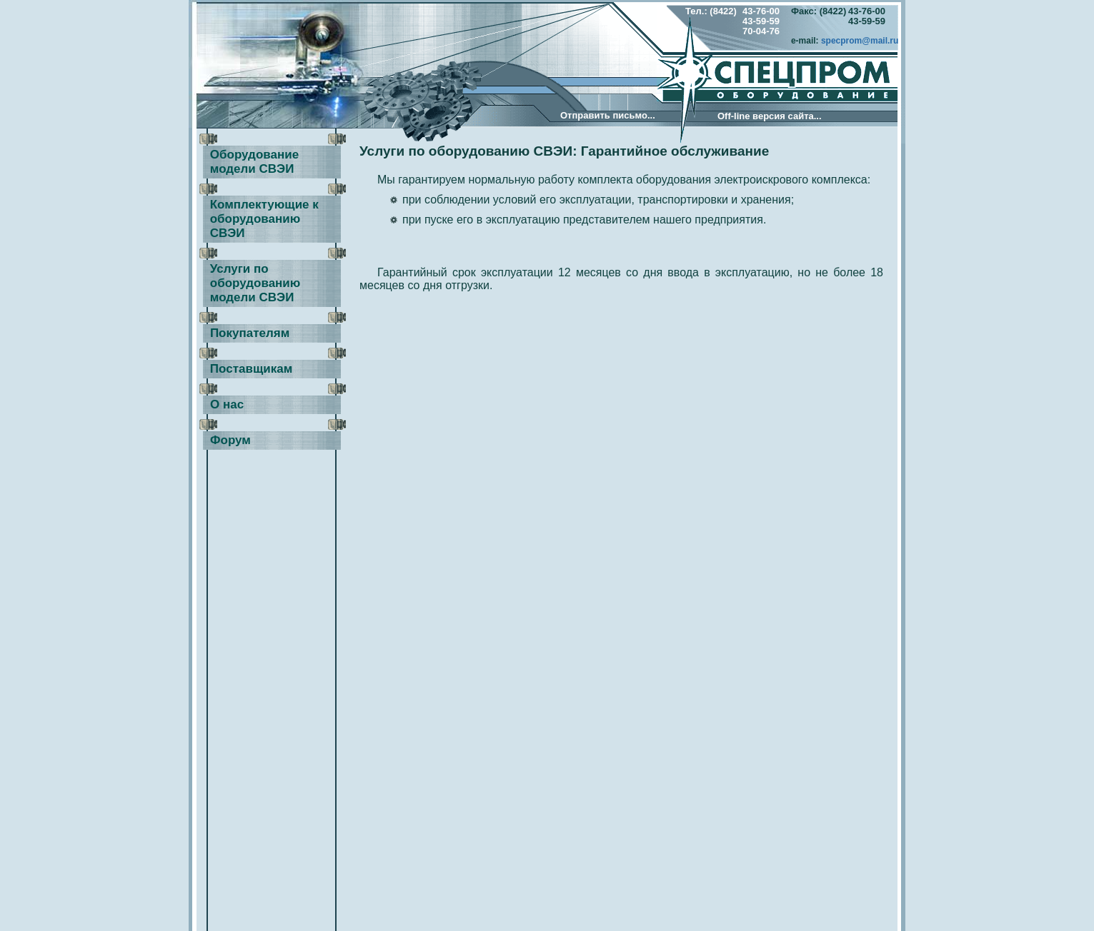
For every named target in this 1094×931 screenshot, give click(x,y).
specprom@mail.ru (859, 41)
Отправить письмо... (607, 115)
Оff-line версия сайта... (769, 116)
